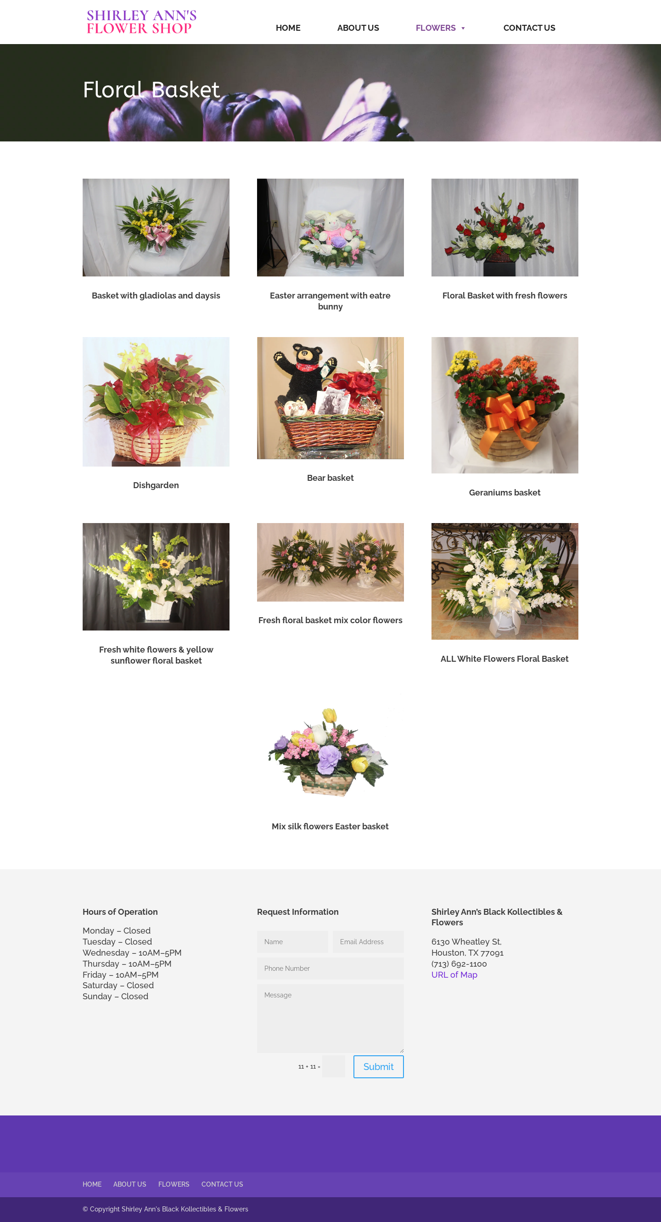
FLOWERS (441, 28)
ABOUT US (358, 28)
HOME (288, 28)
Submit (379, 1066)
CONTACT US (529, 28)
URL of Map (454, 975)
